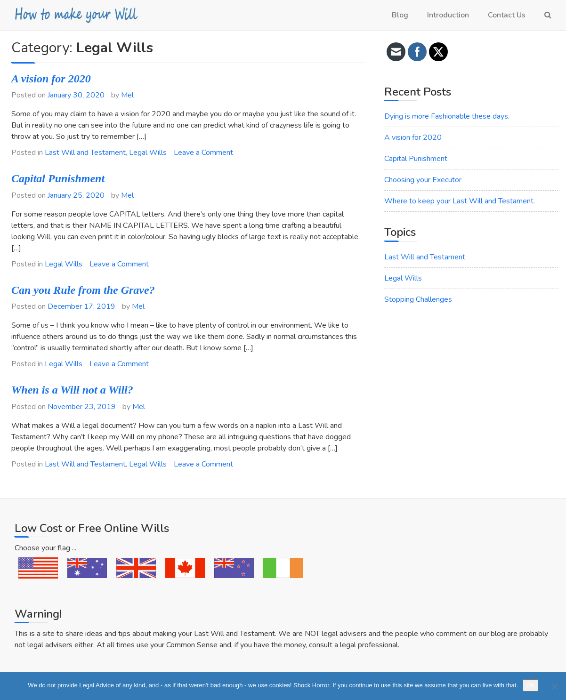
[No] (554, 686)
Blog (400, 15)
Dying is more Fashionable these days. (446, 116)
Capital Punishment (58, 178)
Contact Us (507, 15)
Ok (530, 685)
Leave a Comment (203, 152)
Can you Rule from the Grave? (83, 290)
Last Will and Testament (85, 152)
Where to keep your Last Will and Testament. (459, 201)
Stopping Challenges (418, 299)
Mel (127, 95)
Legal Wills (148, 152)
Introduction (448, 15)
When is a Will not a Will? (72, 390)
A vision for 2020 (51, 78)
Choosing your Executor (422, 180)
